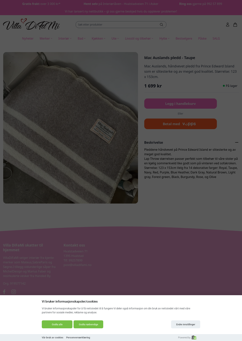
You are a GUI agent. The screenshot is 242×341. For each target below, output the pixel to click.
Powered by (187, 337)
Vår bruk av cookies (52, 337)
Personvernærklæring (78, 337)
